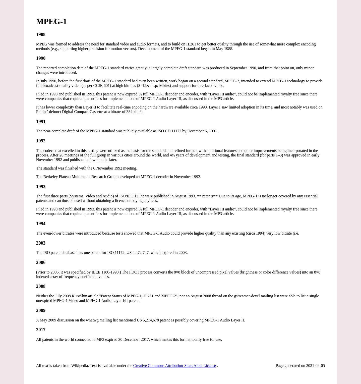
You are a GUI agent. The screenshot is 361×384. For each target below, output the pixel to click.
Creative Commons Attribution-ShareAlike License (174, 365)
